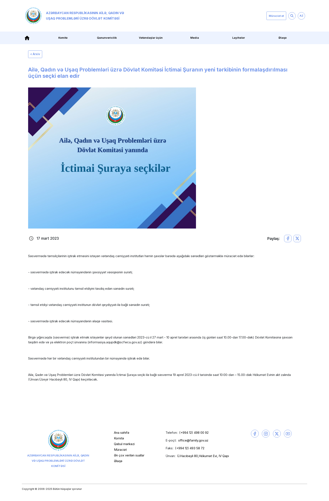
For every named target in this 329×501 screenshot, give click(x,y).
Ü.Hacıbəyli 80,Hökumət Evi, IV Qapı (203, 457)
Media (194, 37)
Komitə (63, 37)
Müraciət (120, 450)
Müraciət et (276, 15)
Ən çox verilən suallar (129, 456)
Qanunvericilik (107, 37)
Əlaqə (282, 37)
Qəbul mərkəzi (124, 445)
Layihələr (238, 37)
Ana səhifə (121, 433)
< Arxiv (36, 55)
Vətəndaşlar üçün (151, 37)
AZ (301, 15)
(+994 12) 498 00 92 (194, 433)
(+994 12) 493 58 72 (189, 449)
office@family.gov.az (193, 441)
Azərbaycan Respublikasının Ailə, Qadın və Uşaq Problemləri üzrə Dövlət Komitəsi (74, 15)
